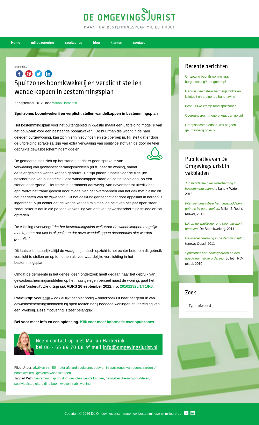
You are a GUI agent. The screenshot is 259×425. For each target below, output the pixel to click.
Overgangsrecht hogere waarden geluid (214, 115)
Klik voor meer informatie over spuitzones (116, 322)
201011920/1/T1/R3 (136, 286)
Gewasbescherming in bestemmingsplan (214, 238)
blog (96, 42)
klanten (116, 42)
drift (65, 378)
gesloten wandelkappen (53, 373)
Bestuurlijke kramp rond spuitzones (210, 106)
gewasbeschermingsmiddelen (127, 378)
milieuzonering (42, 42)
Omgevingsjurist (129, 18)
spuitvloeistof (24, 383)
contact (139, 42)
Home (15, 42)
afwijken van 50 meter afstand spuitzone (62, 367)
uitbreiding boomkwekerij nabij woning (63, 383)
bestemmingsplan (47, 378)
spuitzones (73, 42)
